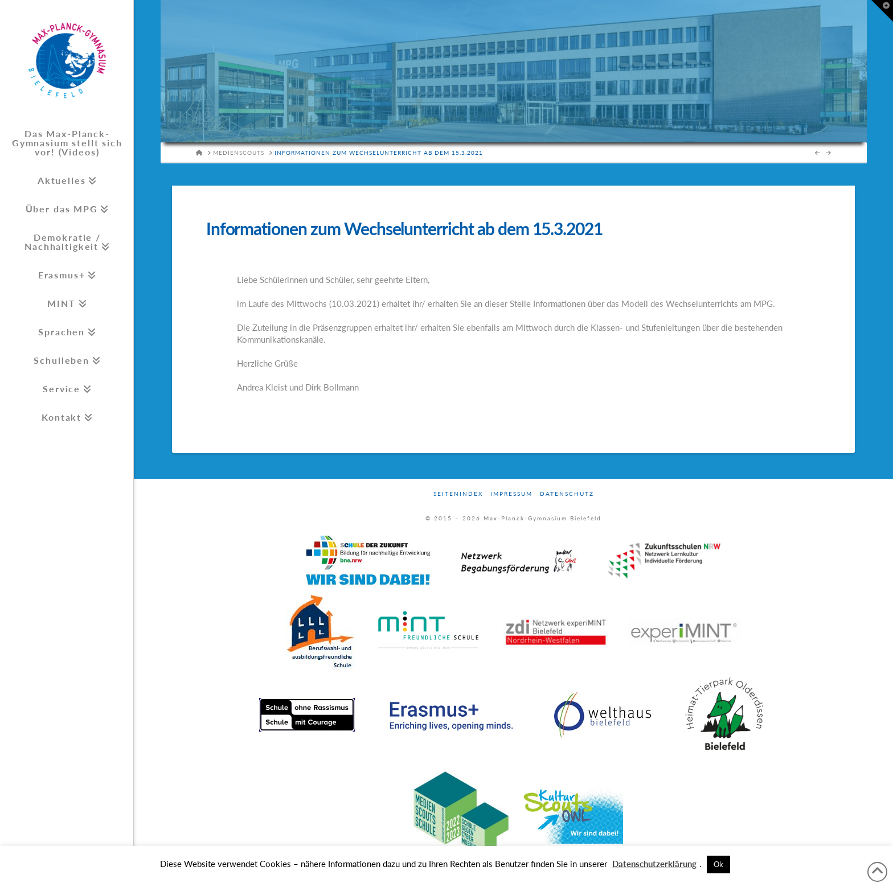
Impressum (511, 493)
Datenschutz (567, 493)
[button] (882, 11)
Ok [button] (718, 864)
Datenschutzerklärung (654, 864)
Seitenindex (458, 493)
